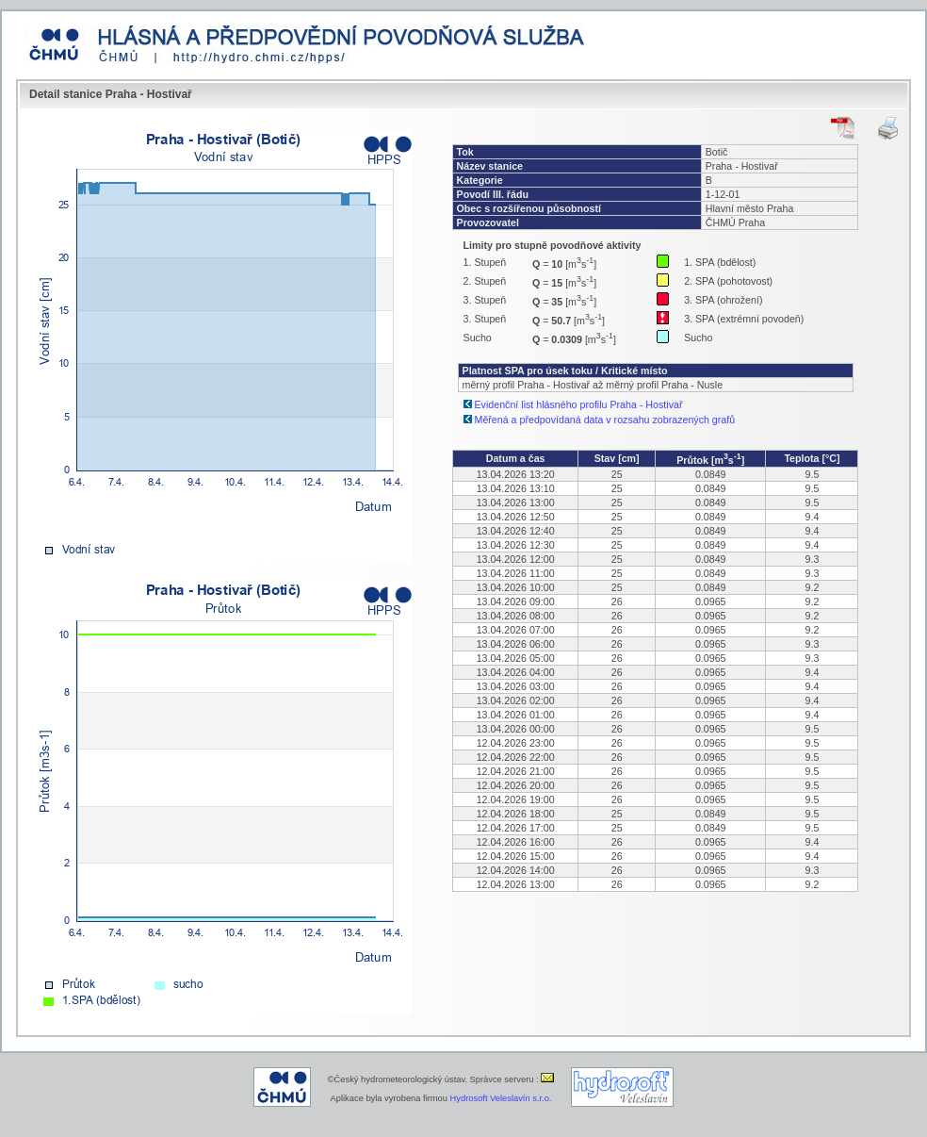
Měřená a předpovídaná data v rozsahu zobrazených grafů (605, 419)
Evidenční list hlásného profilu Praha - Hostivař (579, 404)
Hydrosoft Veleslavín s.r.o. (501, 1098)
